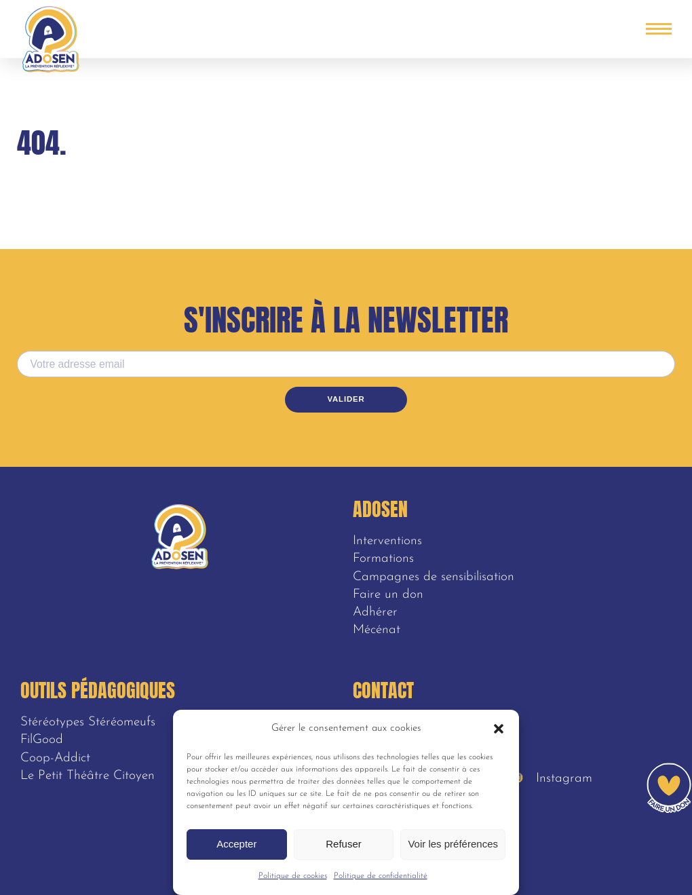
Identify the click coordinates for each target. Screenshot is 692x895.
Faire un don (388, 594)
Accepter (236, 844)
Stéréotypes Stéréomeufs (87, 722)
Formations (383, 558)
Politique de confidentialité (380, 876)
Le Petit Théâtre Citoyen (87, 775)
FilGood (41, 740)
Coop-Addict (55, 758)
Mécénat (376, 630)
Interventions (387, 541)
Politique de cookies (292, 876)
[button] (498, 729)
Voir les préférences (453, 844)
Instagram (552, 778)
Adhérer (375, 612)
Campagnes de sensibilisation (433, 577)
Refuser (344, 844)
